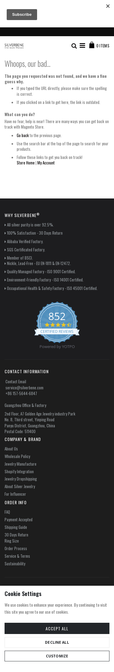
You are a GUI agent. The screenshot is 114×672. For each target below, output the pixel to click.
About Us (11, 449)
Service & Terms (17, 556)
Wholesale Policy (17, 456)
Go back (23, 135)
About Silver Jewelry (20, 486)
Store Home (26, 163)
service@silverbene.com (24, 387)
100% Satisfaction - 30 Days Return (35, 233)
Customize (57, 656)
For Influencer (15, 494)
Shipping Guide (16, 527)
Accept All (57, 628)
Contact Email (15, 381)
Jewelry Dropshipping (21, 479)
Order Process (16, 548)
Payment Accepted (19, 519)
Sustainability (15, 563)
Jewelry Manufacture (20, 464)
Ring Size (12, 541)
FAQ (7, 512)
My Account (46, 163)
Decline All (57, 642)
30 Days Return (16, 535)
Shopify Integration (19, 471)
